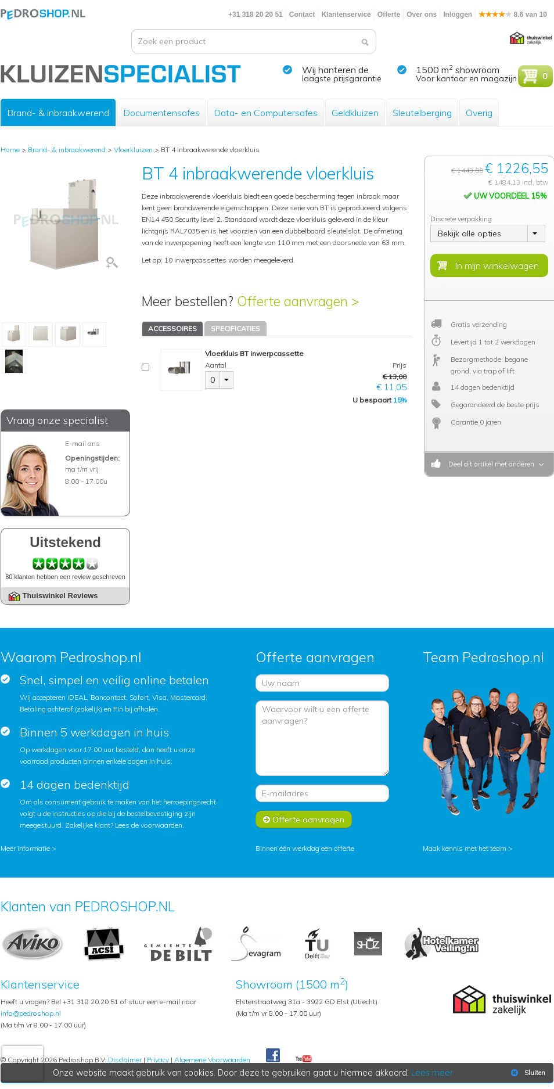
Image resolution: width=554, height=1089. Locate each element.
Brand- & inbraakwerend (58, 112)
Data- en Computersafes (266, 112)
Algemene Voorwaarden (212, 1059)
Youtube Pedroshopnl (304, 1059)
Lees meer (432, 1073)
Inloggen (457, 14)
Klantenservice (345, 14)
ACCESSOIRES (172, 328)
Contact (302, 14)
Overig (479, 112)
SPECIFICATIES (235, 328)
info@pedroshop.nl (31, 1013)
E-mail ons (82, 443)
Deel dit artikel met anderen (489, 463)
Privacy (158, 1059)
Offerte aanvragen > (298, 301)
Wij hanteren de (335, 70)
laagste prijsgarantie (342, 78)
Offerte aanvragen (303, 819)
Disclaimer (125, 1059)
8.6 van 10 (513, 14)
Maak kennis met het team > (468, 848)
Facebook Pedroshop (273, 1056)
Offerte (388, 14)
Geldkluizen (355, 112)
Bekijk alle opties (469, 233)
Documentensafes (161, 112)
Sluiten (527, 1073)
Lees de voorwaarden (148, 825)
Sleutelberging (422, 112)
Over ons (421, 14)
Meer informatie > (28, 848)
